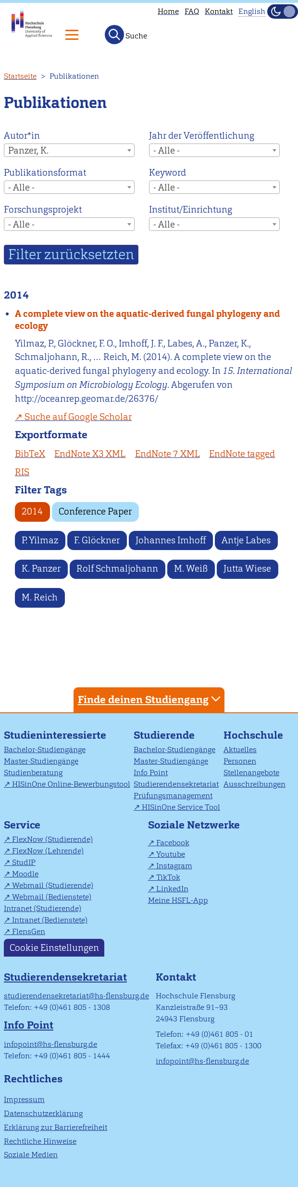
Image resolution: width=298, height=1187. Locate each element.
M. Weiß (191, 569)
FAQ (192, 11)
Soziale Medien (31, 1155)
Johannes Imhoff (171, 540)
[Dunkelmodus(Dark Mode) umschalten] (282, 11)
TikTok (168, 877)
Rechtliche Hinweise (40, 1141)
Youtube (170, 854)
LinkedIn (172, 889)
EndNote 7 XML (167, 454)
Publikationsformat (45, 173)
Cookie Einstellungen (54, 948)
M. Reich (40, 597)
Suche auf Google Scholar (78, 417)
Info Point (151, 772)
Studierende (164, 735)
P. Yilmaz (40, 540)
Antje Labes (246, 540)
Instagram (174, 866)
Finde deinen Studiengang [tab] (150, 699)
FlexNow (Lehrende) (48, 851)
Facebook (172, 843)
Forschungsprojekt (43, 210)
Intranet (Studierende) (42, 908)
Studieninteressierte (55, 735)
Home (168, 11)
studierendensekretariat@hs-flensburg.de (76, 996)
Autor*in (22, 136)
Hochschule (253, 735)
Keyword (167, 173)
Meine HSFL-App (178, 900)
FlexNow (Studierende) (52, 839)
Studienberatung (33, 772)
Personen (240, 761)
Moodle (25, 874)
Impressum (24, 1099)
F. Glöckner (97, 540)
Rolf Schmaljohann (117, 569)
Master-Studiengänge (41, 761)
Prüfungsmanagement (173, 796)
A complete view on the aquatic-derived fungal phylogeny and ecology (147, 320)
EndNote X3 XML (89, 454)
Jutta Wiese (247, 569)
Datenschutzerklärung (43, 1113)
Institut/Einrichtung (190, 210)
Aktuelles (240, 749)
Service (22, 825)
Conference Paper (95, 511)
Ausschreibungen (255, 784)
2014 (32, 511)
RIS (22, 472)
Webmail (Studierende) (52, 885)
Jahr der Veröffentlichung (201, 136)
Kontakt (219, 11)
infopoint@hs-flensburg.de (50, 1044)
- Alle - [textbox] (166, 150)
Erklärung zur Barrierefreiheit (55, 1127)
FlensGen (28, 931)
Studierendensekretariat (176, 784)
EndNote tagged (242, 454)
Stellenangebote (251, 772)
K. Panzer (41, 569)
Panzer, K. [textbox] (28, 150)
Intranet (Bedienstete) (49, 920)
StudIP (24, 862)
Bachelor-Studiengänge (45, 749)
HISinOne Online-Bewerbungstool (71, 784)
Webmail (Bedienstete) (51, 897)
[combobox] (69, 150)
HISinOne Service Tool (181, 807)
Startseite (20, 76)
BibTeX (30, 454)
